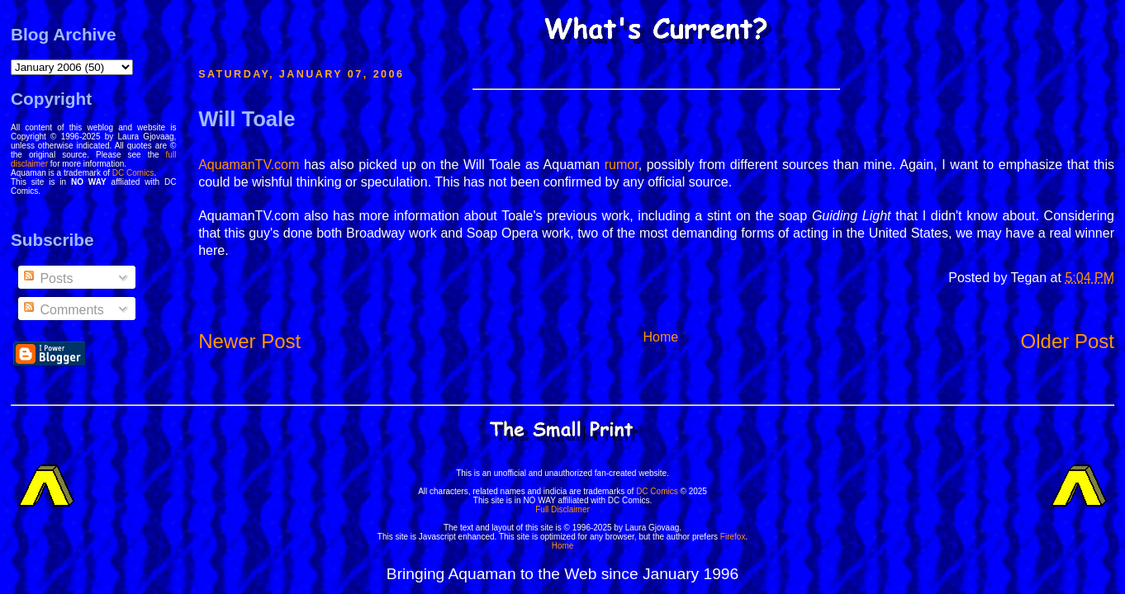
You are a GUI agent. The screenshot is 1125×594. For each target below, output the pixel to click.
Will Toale (246, 118)
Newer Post (249, 341)
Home (661, 337)
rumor (621, 165)
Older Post (1067, 341)
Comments (62, 310)
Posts (47, 278)
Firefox (733, 536)
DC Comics (133, 172)
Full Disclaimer (562, 509)
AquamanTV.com (248, 165)
